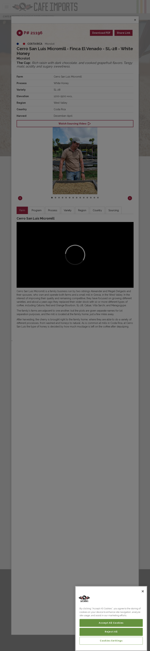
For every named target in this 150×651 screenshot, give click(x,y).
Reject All (111, 631)
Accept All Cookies (111, 623)
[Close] (143, 591)
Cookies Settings (111, 640)
